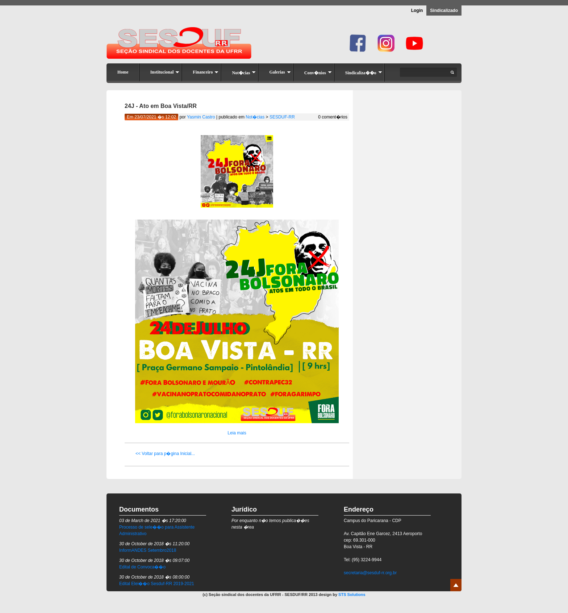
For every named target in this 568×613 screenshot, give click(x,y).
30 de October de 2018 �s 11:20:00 (154, 543)
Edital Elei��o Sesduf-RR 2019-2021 (156, 583)
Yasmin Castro (201, 117)
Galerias (280, 72)
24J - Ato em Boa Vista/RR (161, 106)
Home (123, 72)
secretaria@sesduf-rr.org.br (370, 572)
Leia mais (236, 432)
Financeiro (205, 72)
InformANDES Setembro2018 (147, 550)
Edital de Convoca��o (142, 567)
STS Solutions (352, 594)
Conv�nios (318, 72)
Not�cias (244, 72)
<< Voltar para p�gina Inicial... (165, 453)
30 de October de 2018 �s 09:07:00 (154, 560)
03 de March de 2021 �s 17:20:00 (152, 520)
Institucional (165, 72)
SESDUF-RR (282, 117)
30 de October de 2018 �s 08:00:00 (154, 577)
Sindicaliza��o (363, 72)
